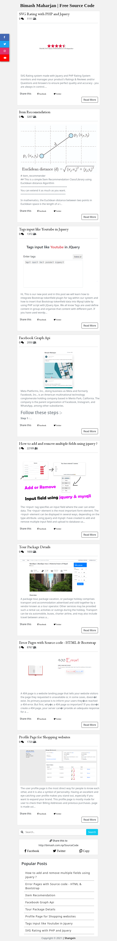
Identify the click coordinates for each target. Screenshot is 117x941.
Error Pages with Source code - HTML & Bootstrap (57, 642)
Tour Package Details (34, 546)
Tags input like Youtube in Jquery (43, 229)
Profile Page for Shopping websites (44, 736)
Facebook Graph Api (34, 337)
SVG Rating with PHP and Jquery (44, 13)
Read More (90, 99)
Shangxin (70, 938)
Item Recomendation (34, 111)
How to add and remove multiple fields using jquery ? (58, 443)
